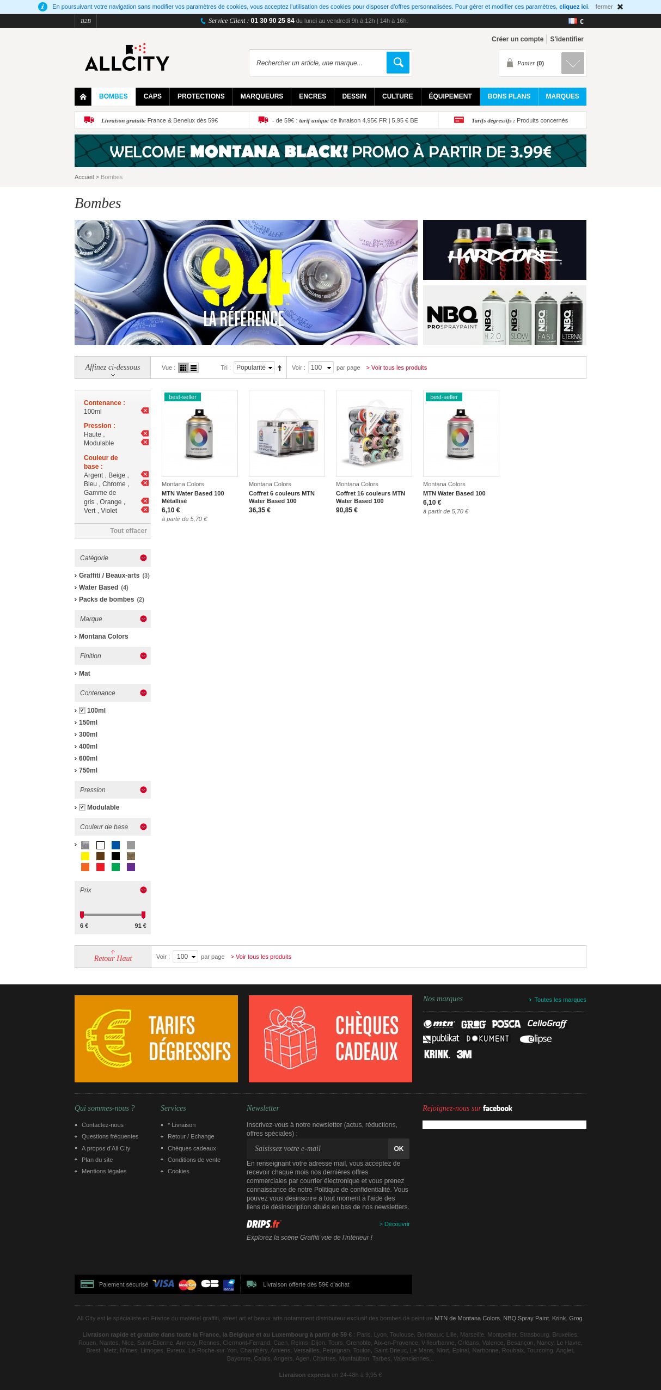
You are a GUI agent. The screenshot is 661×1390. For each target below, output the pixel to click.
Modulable (103, 807)
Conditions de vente (194, 1159)
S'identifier (567, 39)
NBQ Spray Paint (526, 1318)
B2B (86, 20)
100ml (96, 710)
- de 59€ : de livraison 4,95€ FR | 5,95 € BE (345, 120)
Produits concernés (520, 120)
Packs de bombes (106, 599)
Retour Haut (113, 958)
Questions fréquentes (110, 1136)
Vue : (168, 367)
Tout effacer (128, 531)
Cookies (178, 1171)
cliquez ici (573, 6)
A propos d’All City (106, 1148)
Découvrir (397, 1224)
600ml (88, 758)
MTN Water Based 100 (454, 493)
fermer (604, 6)
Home (83, 97)
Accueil (84, 177)
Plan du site (97, 1159)
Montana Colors (103, 636)
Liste (193, 368)
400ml (88, 746)
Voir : (298, 367)
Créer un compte (517, 39)
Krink (559, 1318)
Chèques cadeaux (192, 1148)
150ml (88, 722)
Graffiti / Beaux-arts (109, 575)
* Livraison (181, 1125)
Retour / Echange (191, 1136)
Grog (575, 1318)
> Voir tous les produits (396, 367)
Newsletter (263, 1108)
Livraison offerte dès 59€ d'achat (306, 1284)
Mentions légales (104, 1171)
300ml (88, 734)
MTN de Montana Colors (467, 1318)
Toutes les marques (560, 999)
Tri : (226, 367)
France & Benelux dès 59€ (159, 120)
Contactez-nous (103, 1125)
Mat (84, 673)
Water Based (98, 587)
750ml (88, 770)
